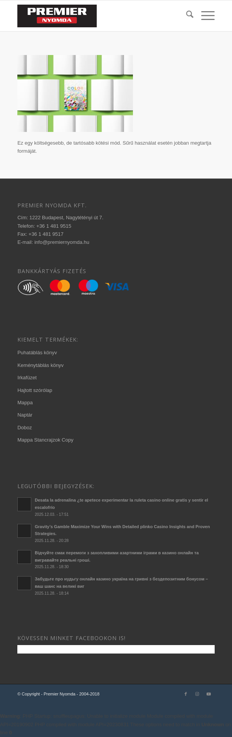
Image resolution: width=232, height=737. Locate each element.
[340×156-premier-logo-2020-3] (96, 15)
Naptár (24, 415)
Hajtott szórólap (34, 390)
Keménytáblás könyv (40, 365)
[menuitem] (185, 15)
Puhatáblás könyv (37, 352)
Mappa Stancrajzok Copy (45, 440)
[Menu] (204, 15)
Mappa (25, 402)
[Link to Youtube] (209, 694)
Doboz (24, 427)
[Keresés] (185, 15)
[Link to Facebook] (186, 694)
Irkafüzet (27, 377)
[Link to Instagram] (197, 694)
